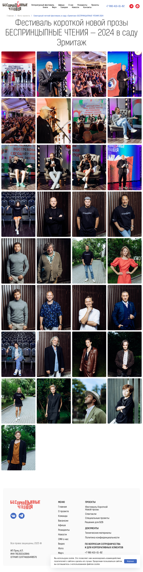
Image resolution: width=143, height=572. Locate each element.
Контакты (87, 7)
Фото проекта (23, 16)
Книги (45, 7)
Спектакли (90, 514)
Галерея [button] (64, 7)
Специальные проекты (97, 518)
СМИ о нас (63, 539)
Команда (62, 516)
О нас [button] (70, 5)
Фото (61, 548)
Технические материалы (98, 532)
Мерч (54, 7)
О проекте (63, 511)
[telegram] (131, 6)
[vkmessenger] (137, 6)
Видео (61, 543)
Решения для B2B (94, 522)
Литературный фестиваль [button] (42, 5)
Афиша (61, 5)
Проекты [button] (95, 5)
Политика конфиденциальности (102, 537)
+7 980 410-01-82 (93, 552)
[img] (25, 504)
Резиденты (82, 5)
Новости (75, 7)
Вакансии (63, 520)
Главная (10, 16)
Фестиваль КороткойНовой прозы (96, 508)
